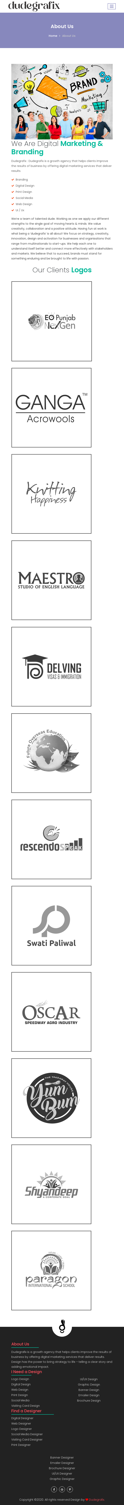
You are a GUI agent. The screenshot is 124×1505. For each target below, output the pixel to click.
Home (53, 36)
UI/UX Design (89, 1379)
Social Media (20, 1400)
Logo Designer (21, 1429)
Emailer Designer (62, 1463)
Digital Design (21, 1384)
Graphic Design (89, 1385)
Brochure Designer (62, 1468)
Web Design (19, 1390)
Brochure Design (89, 1401)
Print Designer (21, 1445)
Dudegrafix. (97, 1500)
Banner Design (88, 1390)
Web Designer (21, 1423)
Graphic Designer (62, 1479)
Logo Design (20, 1379)
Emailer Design (88, 1395)
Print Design (19, 1395)
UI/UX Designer (62, 1474)
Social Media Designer (27, 1434)
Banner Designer (62, 1458)
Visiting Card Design (25, 1406)
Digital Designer (22, 1418)
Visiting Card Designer (27, 1440)
